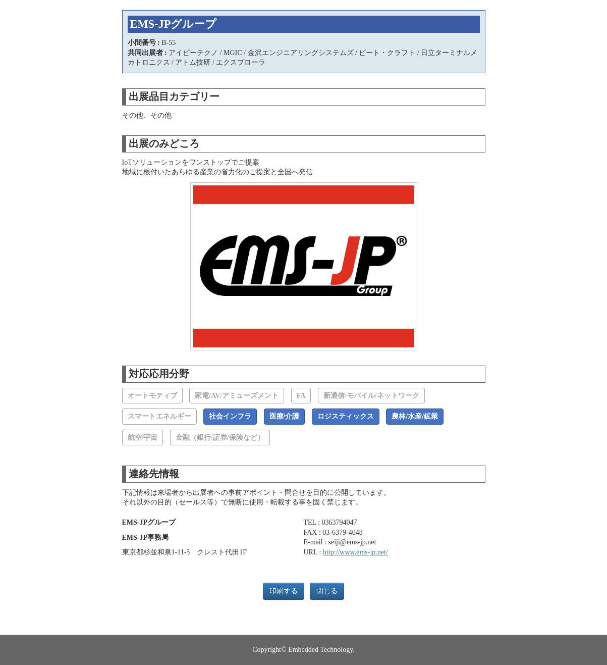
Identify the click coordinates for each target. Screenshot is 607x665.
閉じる (327, 591)
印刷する (283, 591)
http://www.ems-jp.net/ (355, 552)
